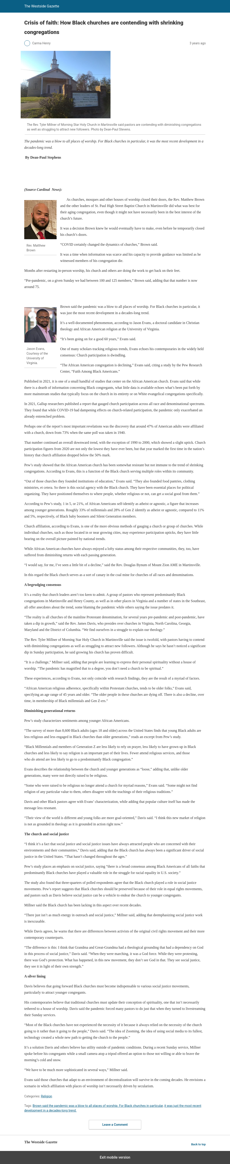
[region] (106, 174)
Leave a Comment (115, 1124)
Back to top (198, 1144)
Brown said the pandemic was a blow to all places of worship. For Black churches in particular (98, 1106)
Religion (46, 1096)
